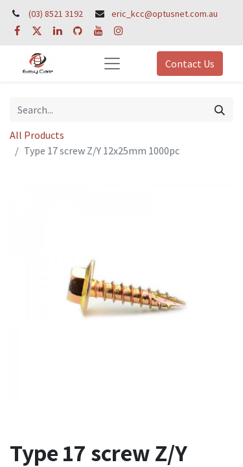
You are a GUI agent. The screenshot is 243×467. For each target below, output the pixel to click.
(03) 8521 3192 (56, 13)
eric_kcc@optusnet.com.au (164, 13)
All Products (37, 134)
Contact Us (189, 63)
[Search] (219, 109)
